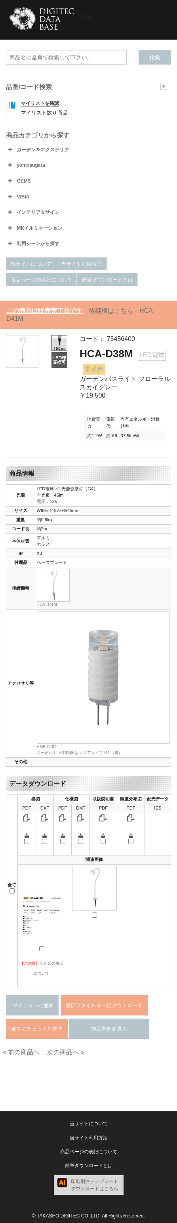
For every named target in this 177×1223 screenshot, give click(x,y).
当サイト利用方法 (81, 264)
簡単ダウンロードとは (107, 280)
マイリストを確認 (40, 103)
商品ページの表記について (41, 280)
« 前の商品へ (21, 1052)
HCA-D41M (47, 604)
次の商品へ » (65, 1052)
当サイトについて (30, 264)
